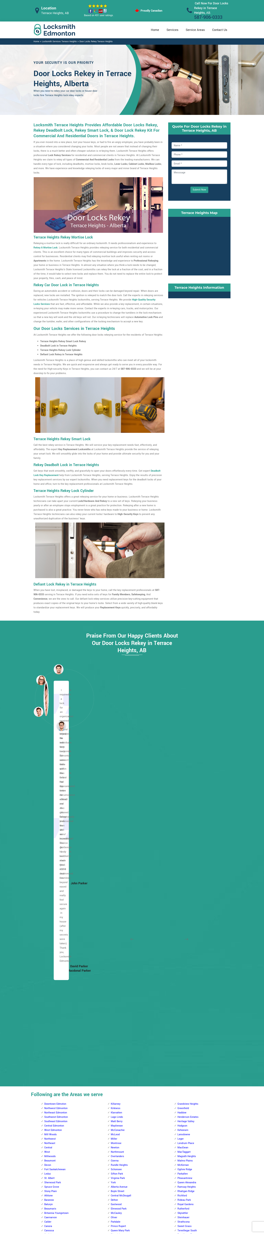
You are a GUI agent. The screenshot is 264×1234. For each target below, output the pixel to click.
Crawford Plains (186, 1056)
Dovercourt (50, 916)
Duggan (115, 1134)
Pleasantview (184, 842)
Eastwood (116, 868)
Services (172, 30)
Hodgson (182, 789)
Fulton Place (184, 960)
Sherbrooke (50, 1003)
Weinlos (181, 1148)
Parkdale (115, 885)
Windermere (184, 912)
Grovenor (49, 938)
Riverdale (116, 899)
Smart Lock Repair (114, 1205)
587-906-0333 (208, 17)
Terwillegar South (187, 894)
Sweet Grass (184, 890)
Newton (115, 811)
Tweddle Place (185, 1143)
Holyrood (182, 973)
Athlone (48, 859)
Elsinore (48, 925)
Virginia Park (118, 842)
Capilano (182, 934)
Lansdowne (183, 798)
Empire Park (117, 1139)
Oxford (48, 986)
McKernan (183, 829)
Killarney (115, 768)
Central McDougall (121, 859)
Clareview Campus (54, 1086)
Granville (116, 960)
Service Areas (195, 30)
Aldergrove (117, 916)
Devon (47, 829)
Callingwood (117, 925)
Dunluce (48, 920)
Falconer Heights (120, 1148)
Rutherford (183, 872)
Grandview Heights (187, 768)
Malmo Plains (185, 824)
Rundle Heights (119, 829)
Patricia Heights (120, 1008)
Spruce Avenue (119, 907)
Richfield (182, 1121)
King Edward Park (187, 986)
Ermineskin (117, 1143)
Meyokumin (183, 1099)
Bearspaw (116, 1082)
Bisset (181, 1051)
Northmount (117, 816)
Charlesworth (184, 938)
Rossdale (116, 903)
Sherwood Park (52, 846)
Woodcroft (50, 1025)
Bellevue (49, 1051)
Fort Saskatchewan (54, 833)
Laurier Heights (119, 973)
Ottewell (182, 1003)
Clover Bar (183, 942)
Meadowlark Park (120, 990)
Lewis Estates (118, 977)
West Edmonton (53, 794)
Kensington (50, 955)
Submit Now (199, 189)
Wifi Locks (152, 1199)
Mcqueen (49, 977)
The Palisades (52, 1008)
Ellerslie (181, 951)
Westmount (50, 1021)
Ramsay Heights (186, 851)
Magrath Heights (186, 820)
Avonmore (183, 925)
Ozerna (115, 824)
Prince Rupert (118, 890)
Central (48, 811)
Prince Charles (52, 995)
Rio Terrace (117, 1017)
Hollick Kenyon (52, 1134)
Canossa (49, 894)
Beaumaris (50, 872)
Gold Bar (182, 964)
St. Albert (49, 842)
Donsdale (116, 942)
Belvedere (49, 1060)
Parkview (116, 1003)
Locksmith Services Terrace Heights (59, 41)
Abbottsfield (51, 1030)
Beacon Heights (53, 1038)
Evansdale (50, 1104)
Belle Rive (49, 1043)
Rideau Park (184, 864)
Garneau (115, 1152)
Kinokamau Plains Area (57, 960)
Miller (114, 803)
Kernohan (49, 1143)
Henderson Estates (188, 781)
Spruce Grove (51, 851)
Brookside (116, 1113)
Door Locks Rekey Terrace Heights (96, 41)
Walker (181, 1043)
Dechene (115, 938)
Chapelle (115, 1130)
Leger (180, 803)
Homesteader (51, 1139)
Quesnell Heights (120, 1012)
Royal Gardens (185, 868)
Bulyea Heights (119, 1117)
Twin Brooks (184, 903)
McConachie (118, 794)
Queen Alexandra (186, 846)
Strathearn (183, 1017)
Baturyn (48, 868)
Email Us (195, 1186)
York (113, 846)
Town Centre (184, 1038)
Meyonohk (183, 1104)
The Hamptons (119, 1038)
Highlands (49, 1130)
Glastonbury (117, 951)
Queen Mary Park (120, 894)
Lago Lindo (117, 781)
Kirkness (115, 772)
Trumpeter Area (52, 1012)
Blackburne (117, 1091)
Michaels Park (185, 1108)
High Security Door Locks (118, 1185)
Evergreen (49, 1108)
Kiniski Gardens (186, 1086)
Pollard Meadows (187, 1117)
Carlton (48, 903)
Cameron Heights (120, 929)
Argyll (180, 920)
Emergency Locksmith (158, 1212)
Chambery (49, 907)
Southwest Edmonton (56, 781)
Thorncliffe (117, 1043)
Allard (114, 1065)
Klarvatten (116, 776)
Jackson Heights (186, 1078)
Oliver (114, 881)
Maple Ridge (184, 999)
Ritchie (181, 1008)
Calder (47, 885)
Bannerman (50, 1047)
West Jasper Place (121, 1051)
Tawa (180, 1134)
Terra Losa (117, 1034)
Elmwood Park (118, 872)
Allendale (116, 1069)
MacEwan (182, 811)
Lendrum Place (185, 807)
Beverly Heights (53, 1069)
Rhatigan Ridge (185, 855)
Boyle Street (117, 855)
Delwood (49, 1095)
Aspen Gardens (119, 1078)
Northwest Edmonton (56, 772)
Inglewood (50, 951)
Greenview (183, 1069)
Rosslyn (48, 999)
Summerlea (117, 1030)
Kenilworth (183, 982)
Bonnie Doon (184, 929)
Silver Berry (183, 1012)
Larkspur (182, 990)
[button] (61, 726)
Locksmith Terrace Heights (129, 1230)
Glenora (48, 929)
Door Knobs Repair (114, 1212)
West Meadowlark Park (123, 1056)
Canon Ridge (51, 1078)
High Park (49, 942)
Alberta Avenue (119, 851)
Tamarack (182, 1025)
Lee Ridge (183, 1091)
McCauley (116, 877)
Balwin (48, 1034)
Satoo (180, 1130)
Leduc (47, 837)
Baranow (49, 864)
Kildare (48, 1148)
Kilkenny (49, 1152)
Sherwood (116, 1025)
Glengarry (49, 1117)
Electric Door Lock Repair (118, 1198)
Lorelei (48, 968)
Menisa (181, 1095)
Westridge (116, 1060)
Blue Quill (116, 1099)
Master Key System (115, 1192)
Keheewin (182, 794)
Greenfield (183, 772)
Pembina (49, 990)
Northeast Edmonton (55, 776)
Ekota (180, 1065)
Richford (182, 859)
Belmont (49, 1056)
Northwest (50, 803)
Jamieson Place (120, 964)
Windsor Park (184, 916)
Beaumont (50, 824)
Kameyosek (183, 1082)
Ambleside (117, 1073)
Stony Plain (50, 855)
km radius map (199, 245)
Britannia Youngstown (56, 877)
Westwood (116, 912)
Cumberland (51, 912)
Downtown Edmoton (55, 768)
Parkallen (182, 837)
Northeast (49, 807)
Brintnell (49, 1073)
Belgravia (116, 1086)
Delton (114, 864)
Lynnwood (116, 986)
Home (155, 30)
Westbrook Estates (187, 907)
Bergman (49, 1065)
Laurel (180, 995)
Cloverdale (183, 947)
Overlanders (117, 820)
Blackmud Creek (120, 1095)
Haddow (181, 776)
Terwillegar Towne (187, 899)
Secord (115, 1021)
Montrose (116, 807)
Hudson (48, 947)
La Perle (115, 968)
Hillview (181, 1073)
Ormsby (115, 999)
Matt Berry (116, 785)
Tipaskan (182, 1139)
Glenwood (116, 955)
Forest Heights (185, 955)
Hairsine (49, 1126)
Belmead (116, 920)
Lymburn (115, 982)
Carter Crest (117, 1126)
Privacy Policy (154, 1186)
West (47, 816)
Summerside (184, 1021)
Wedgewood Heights (122, 1047)
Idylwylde (182, 977)
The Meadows (185, 1034)
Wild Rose (183, 1047)
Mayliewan (117, 789)
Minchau (182, 1113)
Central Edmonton (54, 789)
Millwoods (50, 820)
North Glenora (52, 982)
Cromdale (49, 1091)
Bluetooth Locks (155, 1192)
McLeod (115, 798)
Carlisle (48, 899)
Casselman (50, 1082)
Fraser (47, 1113)
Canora (48, 890)
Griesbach (50, 934)
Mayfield (49, 973)
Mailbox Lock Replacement (161, 1205)
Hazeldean (183, 968)
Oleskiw (115, 995)
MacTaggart (184, 816)
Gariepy (115, 947)
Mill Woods (50, 798)
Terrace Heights (186, 1030)
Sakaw (181, 1126)
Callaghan (116, 1121)
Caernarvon (50, 881)
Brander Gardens (120, 1108)
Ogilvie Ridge (184, 833)
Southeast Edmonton (55, 785)
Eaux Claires (51, 1099)
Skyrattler (182, 877)
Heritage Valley (185, 785)
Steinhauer (183, 881)
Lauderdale (50, 964)
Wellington (50, 1017)
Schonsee (116, 833)
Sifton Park (117, 837)
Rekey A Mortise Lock (46, 247)
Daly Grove (183, 1060)
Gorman (48, 1121)
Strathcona (183, 885)
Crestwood (117, 934)
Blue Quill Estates (120, 1104)
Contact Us (219, 30)
